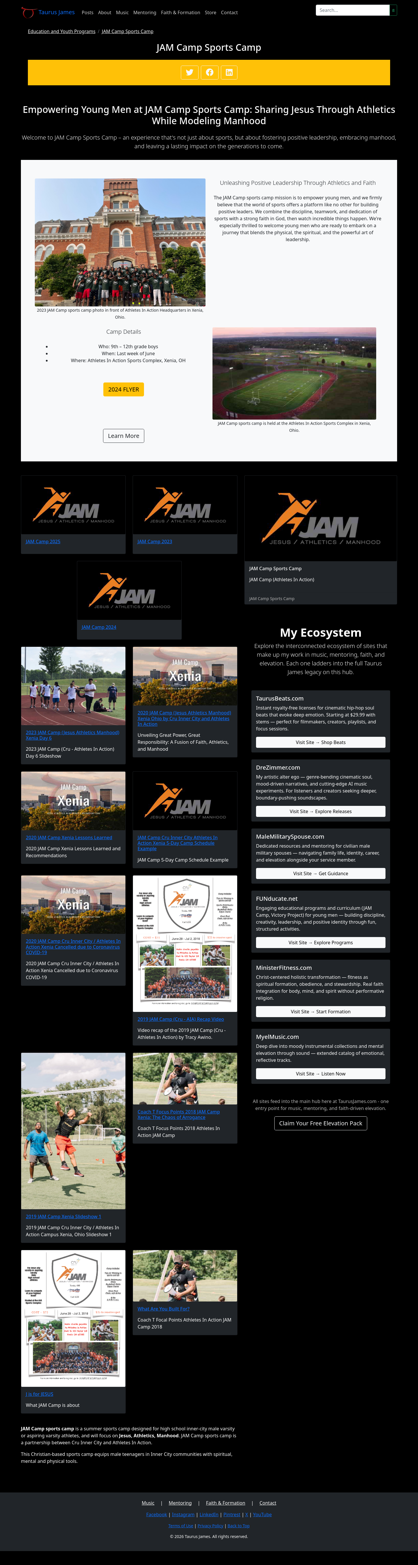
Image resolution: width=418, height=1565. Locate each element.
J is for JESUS (39, 1394)
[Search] (353, 10)
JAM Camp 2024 (99, 627)
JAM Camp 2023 (155, 541)
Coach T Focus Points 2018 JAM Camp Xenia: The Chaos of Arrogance (179, 1114)
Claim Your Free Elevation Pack (321, 1123)
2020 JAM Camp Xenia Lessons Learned (69, 837)
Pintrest (232, 1514)
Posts (87, 12)
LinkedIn (208, 1514)
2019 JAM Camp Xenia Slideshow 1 (63, 1216)
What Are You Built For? (164, 1309)
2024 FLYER (123, 389)
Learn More (123, 436)
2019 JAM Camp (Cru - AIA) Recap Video (181, 1019)
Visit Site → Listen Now (321, 1074)
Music (122, 12)
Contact (229, 12)
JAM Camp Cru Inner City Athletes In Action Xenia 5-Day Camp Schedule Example (178, 843)
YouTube (262, 1514)
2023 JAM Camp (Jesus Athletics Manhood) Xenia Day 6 (72, 735)
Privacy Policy (210, 1525)
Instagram (183, 1514)
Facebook (156, 1514)
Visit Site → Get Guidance (320, 873)
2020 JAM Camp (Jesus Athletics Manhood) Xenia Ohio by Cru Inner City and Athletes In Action (184, 718)
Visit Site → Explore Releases (321, 811)
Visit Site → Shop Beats (321, 742)
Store (211, 12)
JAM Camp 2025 (43, 541)
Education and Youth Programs (62, 31)
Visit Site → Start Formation (321, 1011)
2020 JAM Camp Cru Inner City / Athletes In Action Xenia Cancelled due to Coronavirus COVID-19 (73, 946)
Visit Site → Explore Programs (321, 942)
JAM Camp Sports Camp (128, 31)
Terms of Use (180, 1525)
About (104, 12)
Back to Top (239, 1525)
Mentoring (144, 12)
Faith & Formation (180, 12)
